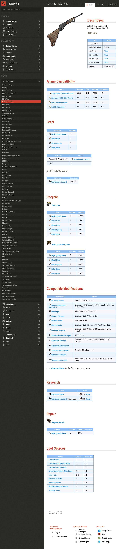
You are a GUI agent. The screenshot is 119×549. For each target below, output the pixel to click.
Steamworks (105, 538)
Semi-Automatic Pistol (10, 243)
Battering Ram (7, 90)
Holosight (57, 315)
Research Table (59, 400)
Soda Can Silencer (60, 346)
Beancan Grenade (8, 93)
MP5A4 (4, 198)
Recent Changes (80, 531)
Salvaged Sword (8, 240)
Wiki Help (103, 542)
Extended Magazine (9, 130)
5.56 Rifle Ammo (59, 110)
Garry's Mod (105, 531)
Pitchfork (5, 223)
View (89, 5)
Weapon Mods (59, 373)
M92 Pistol (5, 178)
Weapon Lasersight (61, 365)
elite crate (55, 480)
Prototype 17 (6, 226)
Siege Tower (6, 248)
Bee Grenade (6, 96)
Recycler (58, 208)
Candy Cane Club (8, 113)
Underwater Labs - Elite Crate (62, 476)
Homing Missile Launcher (11, 155)
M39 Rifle (5, 172)
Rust (101, 534)
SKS (3, 257)
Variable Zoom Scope (61, 356)
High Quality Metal (60, 137)
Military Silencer (59, 320)
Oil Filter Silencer (60, 334)
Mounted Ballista (8, 195)
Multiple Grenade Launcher (11, 200)
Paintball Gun (7, 220)
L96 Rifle (5, 161)
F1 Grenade (6, 133)
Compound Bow (7, 119)
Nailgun (4, 209)
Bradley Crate (56, 495)
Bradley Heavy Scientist (60, 492)
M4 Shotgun (6, 175)
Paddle (4, 214)
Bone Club (5, 104)
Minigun (5, 189)
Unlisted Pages (83, 534)
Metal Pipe (57, 142)
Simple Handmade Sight (10, 251)
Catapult (5, 116)
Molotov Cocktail (8, 192)
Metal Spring (58, 146)
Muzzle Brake (58, 329)
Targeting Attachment (62, 351)
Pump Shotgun (7, 229)
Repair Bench (60, 427)
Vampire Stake (7, 282)
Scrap (89, 400)
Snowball (5, 260)
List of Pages (82, 542)
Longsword (6, 164)
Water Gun (6, 288)
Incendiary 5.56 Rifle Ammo (64, 97)
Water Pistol (6, 291)
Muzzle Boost (58, 324)
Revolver (5, 234)
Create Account (59, 536)
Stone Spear (6, 274)
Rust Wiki (14, 3)
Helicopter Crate (57, 484)
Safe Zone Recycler (63, 248)
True (108, 53)
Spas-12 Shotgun (8, 268)
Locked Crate (56, 465)
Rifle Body (57, 151)
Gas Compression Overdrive (12, 141)
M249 (4, 169)
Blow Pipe (5, 99)
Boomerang (6, 107)
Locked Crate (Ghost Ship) (61, 469)
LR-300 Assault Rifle (9, 166)
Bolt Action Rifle (60, 4)
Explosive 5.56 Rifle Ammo (64, 101)
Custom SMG (7, 124)
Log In (55, 533)
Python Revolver (8, 231)
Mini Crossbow (7, 186)
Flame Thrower (7, 135)
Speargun (5, 271)
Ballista (4, 88)
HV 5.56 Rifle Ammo (61, 106)
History (112, 5)
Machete (5, 181)
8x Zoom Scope (59, 304)
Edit (100, 5)
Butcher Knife (7, 110)
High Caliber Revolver (9, 147)
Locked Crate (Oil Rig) (59, 473)
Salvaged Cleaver (8, 237)
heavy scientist (57, 488)
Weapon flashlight (60, 360)
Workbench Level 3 (83, 163)
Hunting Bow (6, 158)
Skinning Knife (7, 254)
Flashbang (5, 138)
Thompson (6, 279)
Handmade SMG (8, 144)
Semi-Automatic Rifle (9, 245)
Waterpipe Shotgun (9, 293)
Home (49, 4)
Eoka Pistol (6, 127)
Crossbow (5, 121)
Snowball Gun (7, 262)
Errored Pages (82, 538)
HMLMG (5, 150)
